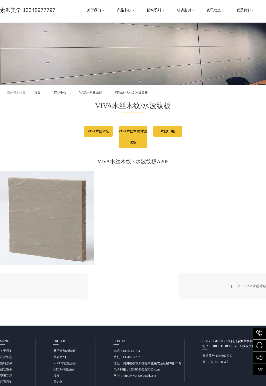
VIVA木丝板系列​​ (87, 92)
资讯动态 (215, 10)
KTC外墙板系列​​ (64, 369)
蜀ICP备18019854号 (215, 362)
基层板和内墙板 (64, 351)
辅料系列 (155, 10)
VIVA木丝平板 (98, 131)
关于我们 (95, 10)
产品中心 (125, 10)
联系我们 (245, 10)
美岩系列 (59, 357)
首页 (34, 92)
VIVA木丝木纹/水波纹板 (128, 92)
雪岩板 (58, 382)
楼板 (56, 375)
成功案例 (185, 10)
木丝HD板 (167, 131)
